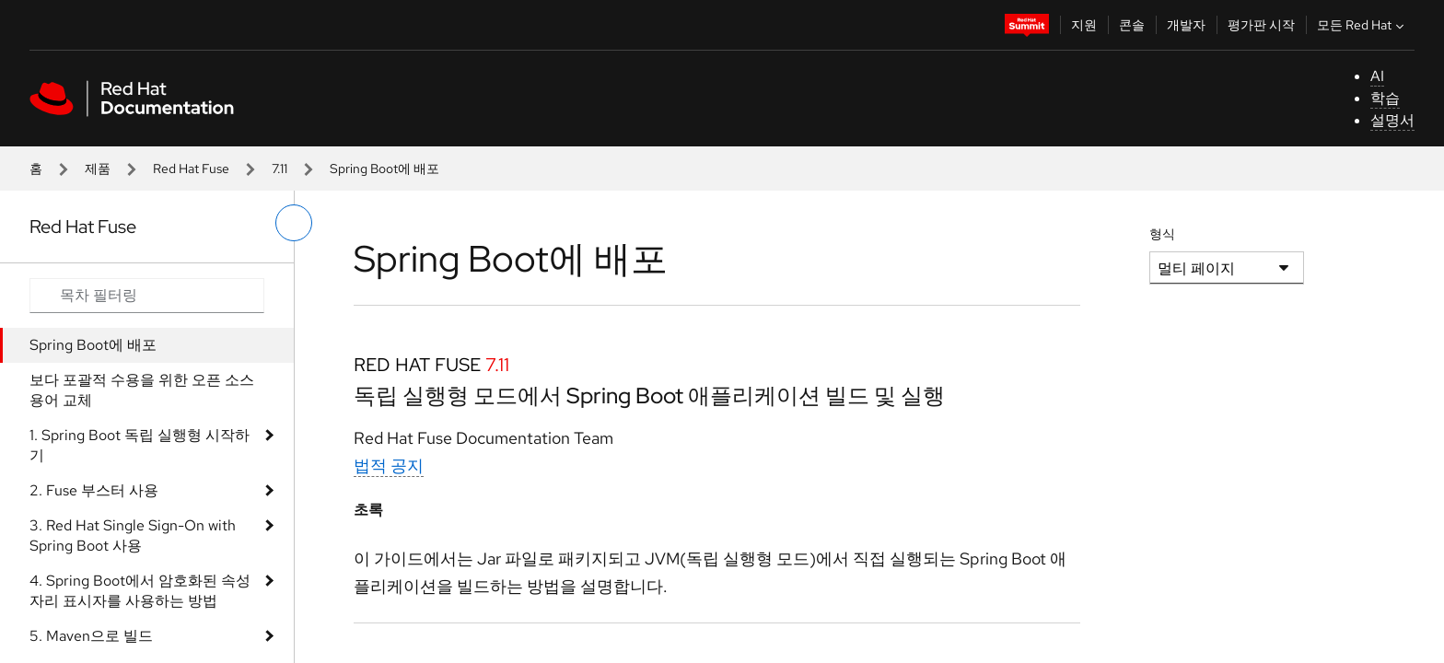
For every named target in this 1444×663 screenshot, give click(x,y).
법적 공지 (389, 465)
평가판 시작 (1261, 25)
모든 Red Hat (1362, 25)
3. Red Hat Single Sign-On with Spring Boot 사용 (132, 535)
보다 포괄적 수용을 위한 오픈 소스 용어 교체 (141, 390)
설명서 (1392, 120)
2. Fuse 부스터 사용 (93, 490)
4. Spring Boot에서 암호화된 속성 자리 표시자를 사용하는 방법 (139, 591)
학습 (1385, 98)
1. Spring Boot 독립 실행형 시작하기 (139, 445)
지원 (1084, 25)
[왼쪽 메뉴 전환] (293, 222)
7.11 (279, 168)
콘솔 (1132, 25)
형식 (1162, 234)
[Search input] (146, 295)
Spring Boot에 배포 (93, 345)
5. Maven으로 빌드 (91, 636)
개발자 (1186, 25)
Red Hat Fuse (191, 168)
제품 (98, 168)
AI (1377, 76)
